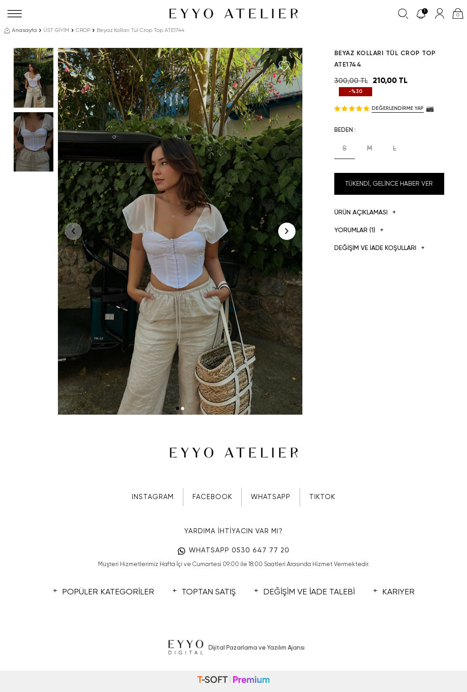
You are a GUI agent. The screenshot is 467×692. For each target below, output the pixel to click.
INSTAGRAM (153, 497)
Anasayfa (21, 30)
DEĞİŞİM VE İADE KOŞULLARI (379, 248)
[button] (177, 408)
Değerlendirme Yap (398, 108)
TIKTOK (322, 497)
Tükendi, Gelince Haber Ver (389, 184)
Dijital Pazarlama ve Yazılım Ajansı (234, 648)
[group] (180, 231)
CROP (83, 30)
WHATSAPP (271, 497)
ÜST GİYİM (56, 30)
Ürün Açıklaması (365, 212)
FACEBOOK (212, 497)
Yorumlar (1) (359, 230)
